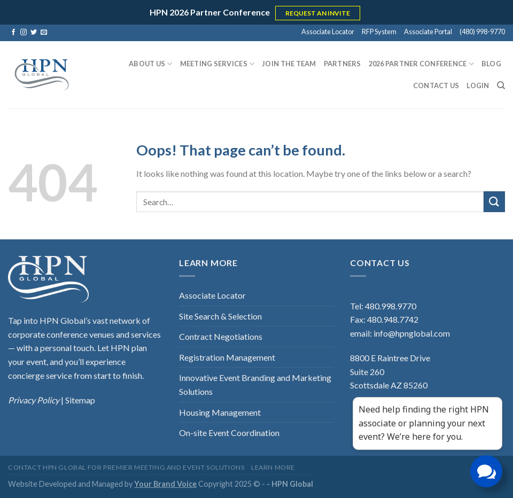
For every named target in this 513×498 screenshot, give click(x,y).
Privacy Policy (34, 400)
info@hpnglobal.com (412, 333)
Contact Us (436, 85)
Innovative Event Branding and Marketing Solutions (255, 384)
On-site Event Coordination (229, 432)
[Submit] (494, 201)
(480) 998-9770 (482, 31)
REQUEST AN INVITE (317, 13)
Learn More (273, 467)
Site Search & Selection (220, 316)
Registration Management (227, 357)
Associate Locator (327, 31)
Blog (491, 63)
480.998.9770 (390, 306)
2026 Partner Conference (421, 64)
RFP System (379, 31)
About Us (151, 64)
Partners (342, 63)
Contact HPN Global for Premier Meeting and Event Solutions (126, 467)
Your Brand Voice (165, 483)
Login (478, 85)
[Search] (501, 85)
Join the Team (289, 63)
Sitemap (80, 400)
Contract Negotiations (220, 336)
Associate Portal (428, 31)
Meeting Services (217, 64)
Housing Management (220, 412)
